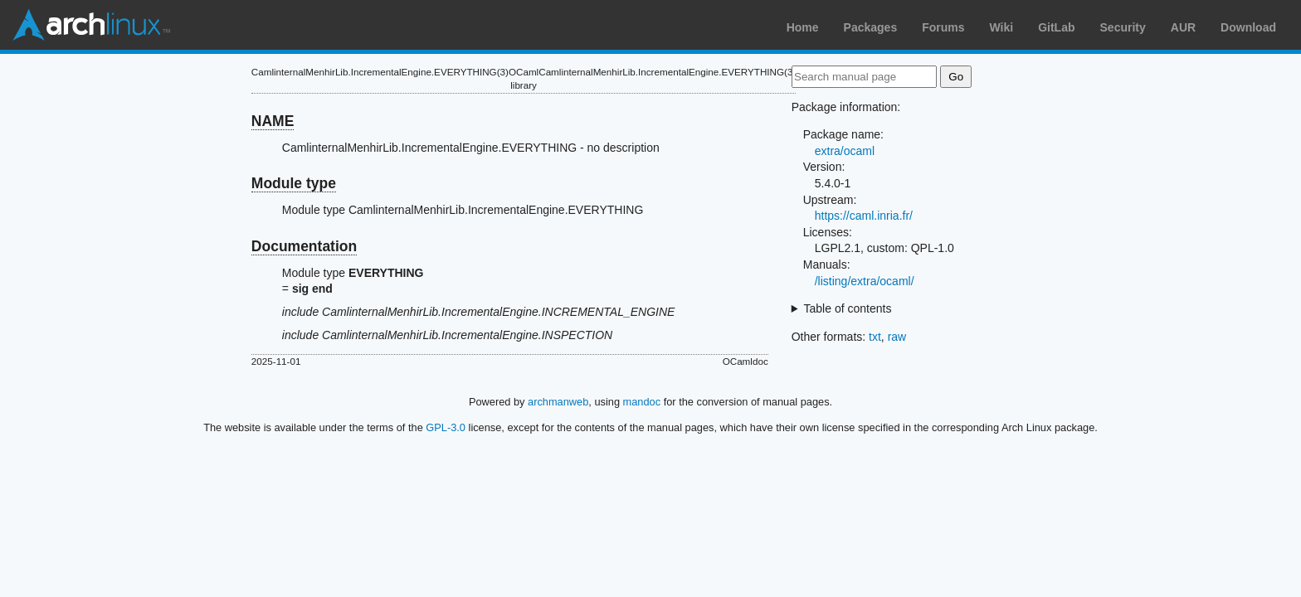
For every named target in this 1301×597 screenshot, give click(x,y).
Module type (293, 183)
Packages (871, 27)
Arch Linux (91, 24)
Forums (943, 27)
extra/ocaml (845, 151)
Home (803, 27)
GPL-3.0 (445, 427)
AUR (1183, 27)
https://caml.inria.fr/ (864, 215)
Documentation (304, 246)
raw (897, 336)
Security (1123, 27)
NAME (273, 121)
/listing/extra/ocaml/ (864, 281)
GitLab (1056, 27)
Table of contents (848, 308)
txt (875, 336)
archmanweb (558, 402)
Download (1248, 27)
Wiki (1002, 27)
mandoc (642, 402)
